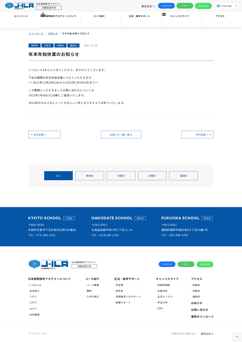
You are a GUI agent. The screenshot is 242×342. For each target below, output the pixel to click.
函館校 (152, 177)
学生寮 (119, 286)
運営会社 (146, 6)
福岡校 (183, 177)
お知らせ (53, 33)
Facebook (167, 266)
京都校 (121, 177)
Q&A (160, 310)
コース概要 (93, 286)
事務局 (90, 177)
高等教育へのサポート (128, 298)
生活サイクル (165, 298)
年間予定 (162, 292)
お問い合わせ (199, 311)
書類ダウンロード (202, 318)
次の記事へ (195, 135)
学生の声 (162, 304)
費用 (89, 292)
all (58, 177)
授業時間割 (163, 286)
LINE (185, 5)
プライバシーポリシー (184, 335)
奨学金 (119, 292)
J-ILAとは (35, 286)
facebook (166, 5)
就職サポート (123, 304)
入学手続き (93, 298)
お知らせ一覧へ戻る (121, 135)
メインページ (20, 23)
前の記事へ (47, 135)
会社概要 (35, 316)
